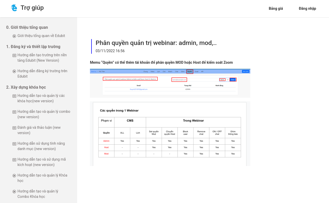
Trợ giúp (31, 8)
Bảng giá (276, 8)
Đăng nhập (307, 8)
